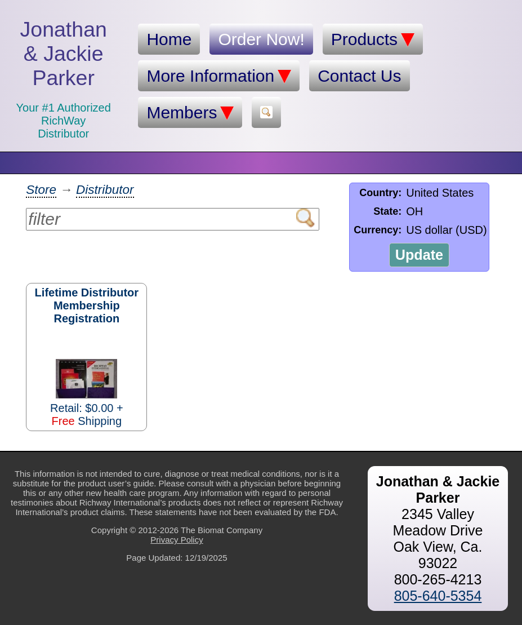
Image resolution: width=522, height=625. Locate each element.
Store (41, 190)
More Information (218, 76)
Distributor (105, 190)
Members (190, 112)
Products (372, 39)
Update (419, 255)
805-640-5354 (438, 596)
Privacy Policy (176, 539)
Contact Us (359, 76)
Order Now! (261, 39)
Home (168, 39)
